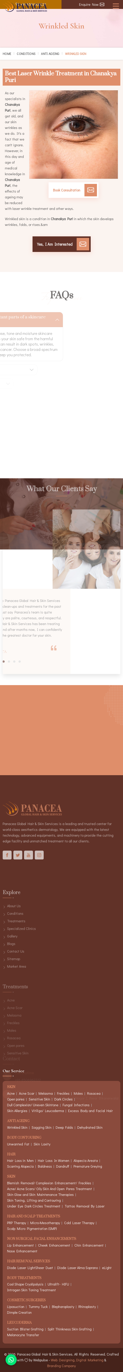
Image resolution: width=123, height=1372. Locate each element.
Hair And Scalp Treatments (33, 1217)
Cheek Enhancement (54, 1245)
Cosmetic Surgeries (26, 1300)
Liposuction (15, 1306)
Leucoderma (19, 1323)
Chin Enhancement (89, 1245)
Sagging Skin (41, 1127)
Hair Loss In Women (53, 1160)
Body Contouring (24, 1138)
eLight (107, 1267)
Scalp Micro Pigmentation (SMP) (32, 1228)
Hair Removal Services (28, 1261)
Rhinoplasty (87, 1306)
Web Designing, (63, 1360)
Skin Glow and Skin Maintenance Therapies (40, 1194)
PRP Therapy (16, 1222)
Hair (11, 1155)
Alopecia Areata (86, 1160)
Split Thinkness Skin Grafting (70, 1329)
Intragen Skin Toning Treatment (31, 1290)
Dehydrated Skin (89, 1127)
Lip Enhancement (20, 1245)
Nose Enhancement (22, 1251)
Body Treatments (24, 1278)
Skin (11, 1177)
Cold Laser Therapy (79, 1222)
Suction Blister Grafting (25, 1329)
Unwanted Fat (18, 1144)
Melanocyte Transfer (23, 1334)
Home (7, 54)
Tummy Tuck (38, 1306)
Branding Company (61, 1365)
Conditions (26, 54)
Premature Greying (88, 1166)
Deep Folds (64, 1127)
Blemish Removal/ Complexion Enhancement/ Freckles (49, 1183)
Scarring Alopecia (20, 1166)
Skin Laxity (42, 1144)
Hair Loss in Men (20, 1160)
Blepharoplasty (63, 1306)
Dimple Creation (19, 1312)
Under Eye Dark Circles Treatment (33, 1206)
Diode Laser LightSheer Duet (30, 1267)
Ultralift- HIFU (58, 1284)
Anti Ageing (50, 54)
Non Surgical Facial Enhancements (41, 1239)
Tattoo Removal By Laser (85, 1206)
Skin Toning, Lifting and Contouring (34, 1200)
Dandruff (62, 1166)
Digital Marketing (89, 1360)
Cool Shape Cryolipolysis (25, 1284)
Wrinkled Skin (17, 1127)
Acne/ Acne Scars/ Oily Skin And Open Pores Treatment (49, 1188)
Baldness (45, 1166)
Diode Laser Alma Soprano (77, 1267)
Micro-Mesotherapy (45, 1222)
